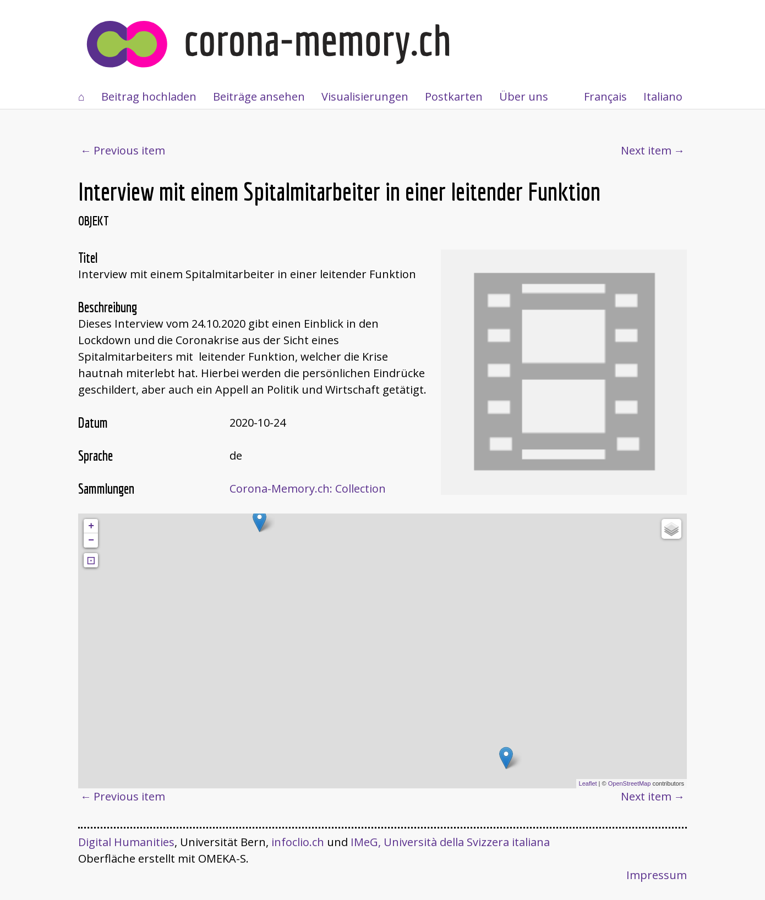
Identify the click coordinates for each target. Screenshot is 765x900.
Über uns (523, 96)
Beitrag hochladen (148, 96)
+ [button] (91, 526)
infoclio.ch (297, 842)
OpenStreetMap (629, 783)
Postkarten (454, 96)
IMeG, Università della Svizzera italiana (450, 842)
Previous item (129, 150)
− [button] (91, 540)
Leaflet (588, 783)
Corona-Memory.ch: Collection (308, 488)
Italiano (662, 96)
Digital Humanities (126, 842)
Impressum (656, 875)
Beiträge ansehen (259, 96)
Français (605, 96)
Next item (646, 150)
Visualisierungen (364, 96)
